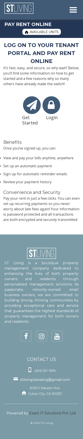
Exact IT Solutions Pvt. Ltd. (52, 413)
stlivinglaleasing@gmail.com (45, 380)
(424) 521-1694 (45, 371)
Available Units (42, 32)
